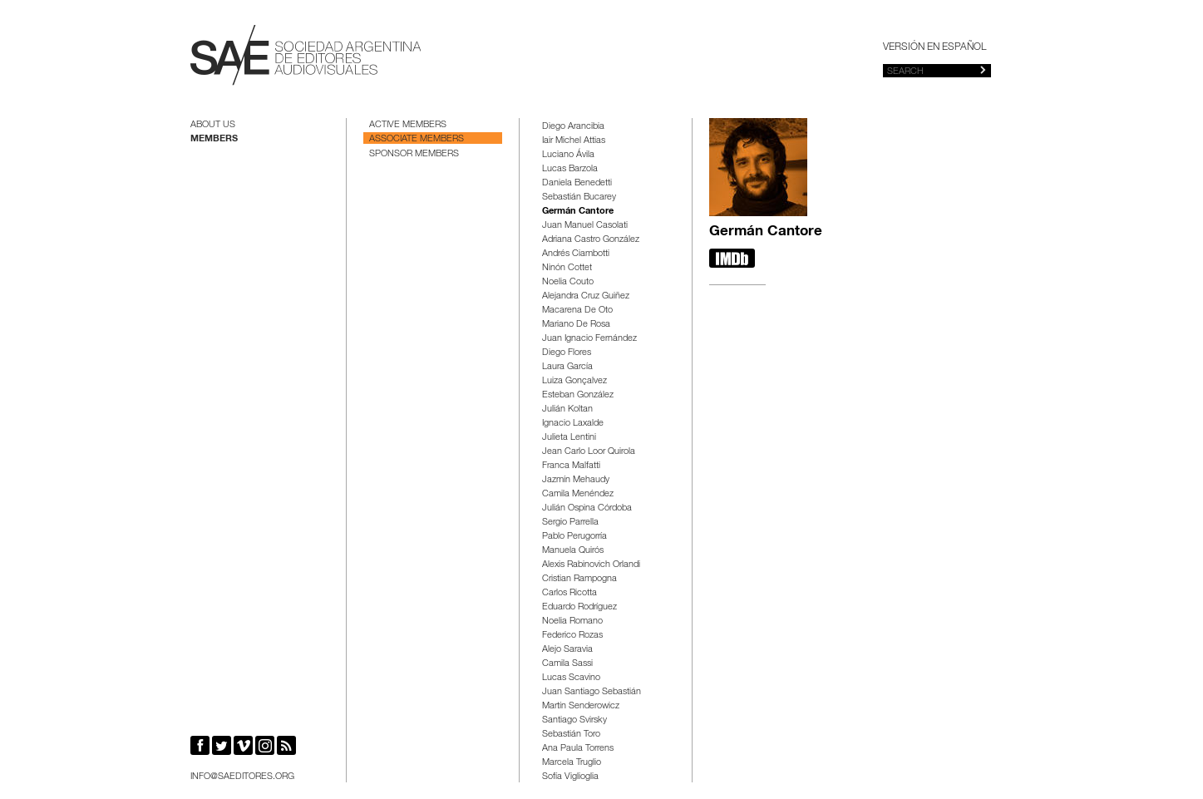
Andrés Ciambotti (575, 254)
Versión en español (934, 47)
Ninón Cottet (567, 268)
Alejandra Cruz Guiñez (585, 296)
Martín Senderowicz (580, 706)
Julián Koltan (567, 409)
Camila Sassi (567, 663)
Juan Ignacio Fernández (589, 338)
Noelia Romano (572, 621)
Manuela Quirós (573, 550)
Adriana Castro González (590, 239)
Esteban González (578, 395)
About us (212, 125)
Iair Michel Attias (573, 140)
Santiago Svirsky (574, 720)
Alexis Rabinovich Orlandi (591, 565)
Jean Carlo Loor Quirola (588, 451)
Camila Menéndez (578, 494)
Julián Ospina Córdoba (587, 508)
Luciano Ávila (568, 155)
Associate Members (416, 139)
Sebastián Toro (571, 734)
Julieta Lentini (569, 437)
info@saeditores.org (242, 777)
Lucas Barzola (570, 169)
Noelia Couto (568, 282)
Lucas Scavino (571, 678)
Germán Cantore (578, 211)
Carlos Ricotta (569, 593)
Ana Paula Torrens (578, 748)
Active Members (407, 125)
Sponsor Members (414, 154)
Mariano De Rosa (576, 324)
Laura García (567, 367)
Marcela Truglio (571, 762)
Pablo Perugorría (574, 536)
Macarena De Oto (577, 310)
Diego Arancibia (573, 126)
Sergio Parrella (570, 522)
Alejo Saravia (567, 649)
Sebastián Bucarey (579, 197)
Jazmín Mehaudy (575, 480)
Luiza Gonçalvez (574, 381)
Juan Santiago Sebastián (591, 692)
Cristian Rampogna (579, 579)
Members (214, 139)
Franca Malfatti (571, 466)
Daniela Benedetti (577, 183)
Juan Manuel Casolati (585, 225)
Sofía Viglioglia (570, 777)
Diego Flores (566, 353)
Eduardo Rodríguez (579, 607)
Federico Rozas (572, 635)
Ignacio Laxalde (573, 423)
